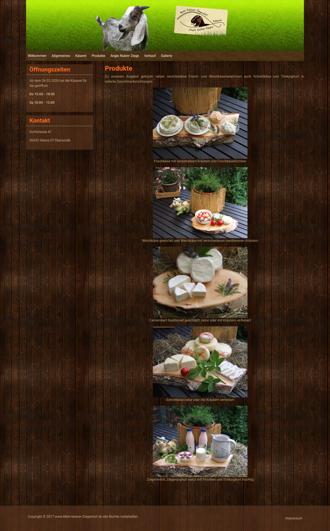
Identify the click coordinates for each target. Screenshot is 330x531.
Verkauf (150, 56)
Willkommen (37, 56)
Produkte (98, 56)
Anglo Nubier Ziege (124, 56)
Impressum (293, 518)
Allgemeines (61, 56)
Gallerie (166, 56)
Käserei (80, 56)
